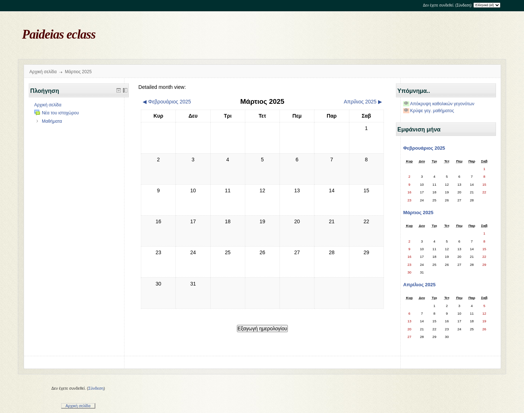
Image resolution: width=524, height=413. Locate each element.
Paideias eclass (59, 34)
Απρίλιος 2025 (419, 284)
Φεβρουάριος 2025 (424, 148)
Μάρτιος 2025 (78, 71)
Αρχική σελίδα (43, 71)
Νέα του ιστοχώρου (60, 112)
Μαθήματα (52, 121)
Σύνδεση (463, 5)
